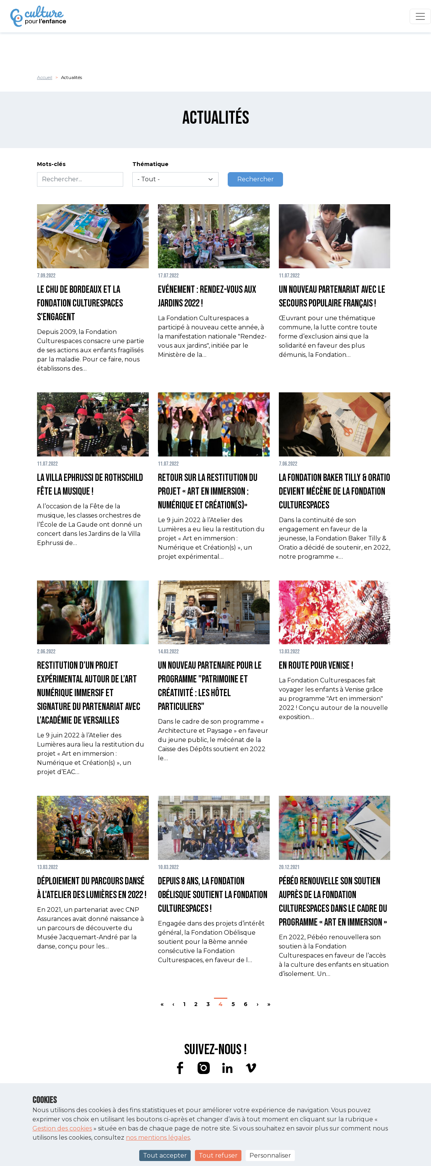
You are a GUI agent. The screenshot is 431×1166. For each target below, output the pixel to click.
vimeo (251, 1068)
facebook (180, 1068)
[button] (93, 288)
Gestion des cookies (62, 1128)
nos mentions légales (158, 1137)
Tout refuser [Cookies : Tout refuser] (218, 1155)
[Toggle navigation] (420, 16)
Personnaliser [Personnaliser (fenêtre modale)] (270, 1155)
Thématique (150, 164)
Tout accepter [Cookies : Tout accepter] (165, 1155)
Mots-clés (51, 164)
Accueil (44, 77)
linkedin (227, 1068)
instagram (204, 1068)
